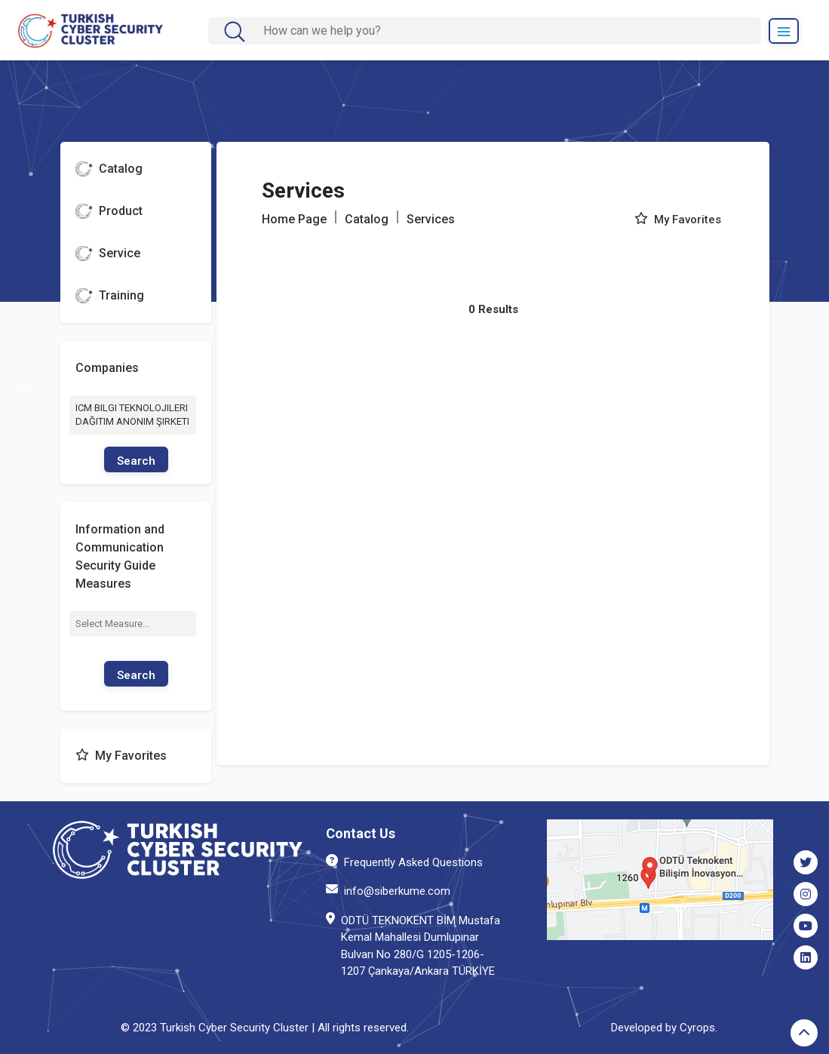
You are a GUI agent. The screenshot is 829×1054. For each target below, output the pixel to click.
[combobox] (132, 624)
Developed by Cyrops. (664, 1027)
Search (136, 461)
